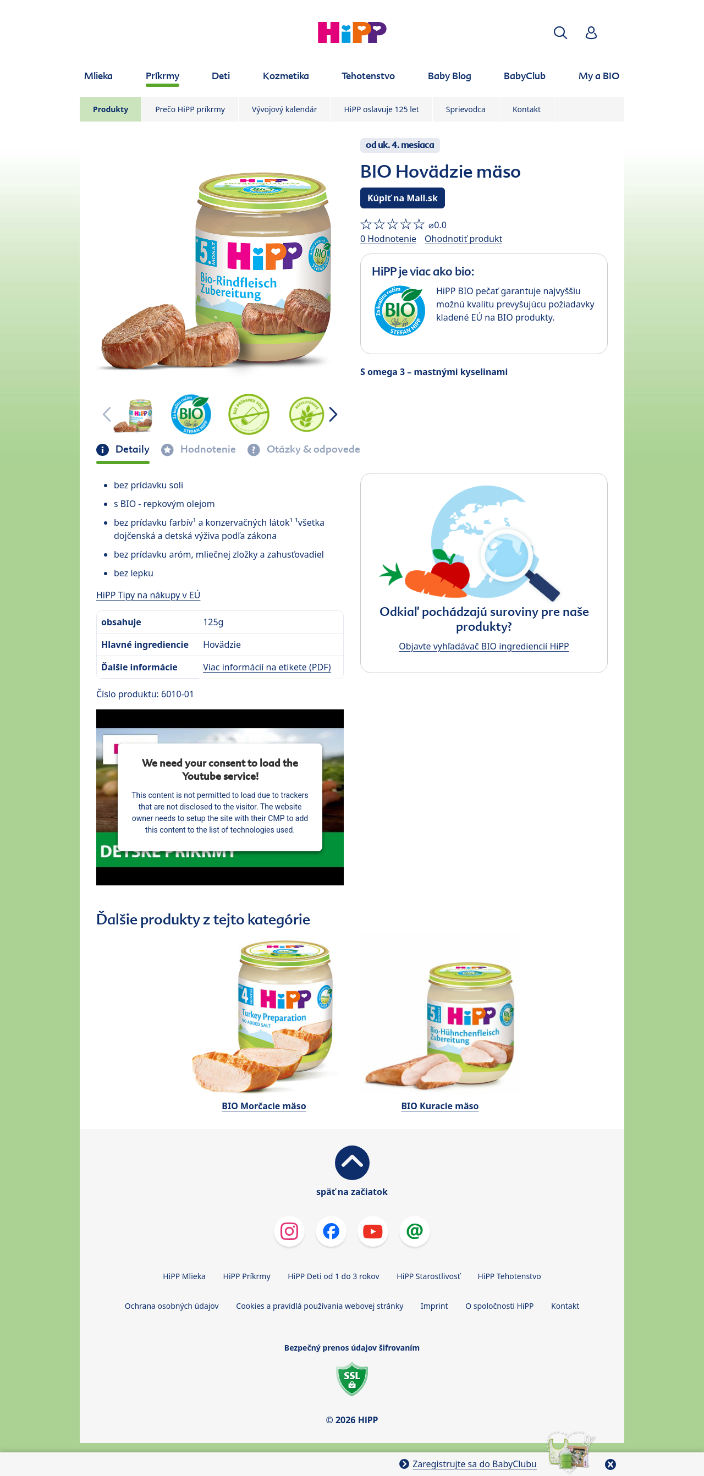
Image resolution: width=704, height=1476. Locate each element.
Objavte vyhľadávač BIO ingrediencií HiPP (484, 646)
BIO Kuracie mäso (440, 1106)
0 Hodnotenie (388, 239)
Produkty (110, 109)
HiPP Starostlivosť (428, 1276)
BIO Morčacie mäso (264, 1106)
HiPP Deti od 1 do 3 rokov (333, 1276)
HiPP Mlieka (184, 1276)
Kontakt (527, 109)
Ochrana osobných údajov (172, 1306)
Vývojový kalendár (284, 109)
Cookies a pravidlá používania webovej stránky (319, 1306)
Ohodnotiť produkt (463, 239)
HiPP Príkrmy (247, 1276)
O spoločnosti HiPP (499, 1306)
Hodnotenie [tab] (207, 449)
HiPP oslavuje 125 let (381, 109)
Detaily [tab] (131, 449)
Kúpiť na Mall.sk (402, 198)
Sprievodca (466, 109)
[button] (560, 33)
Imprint (434, 1306)
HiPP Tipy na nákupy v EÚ (148, 595)
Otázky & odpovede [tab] (312, 449)
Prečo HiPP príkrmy (190, 109)
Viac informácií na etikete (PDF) (267, 667)
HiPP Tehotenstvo (509, 1276)
